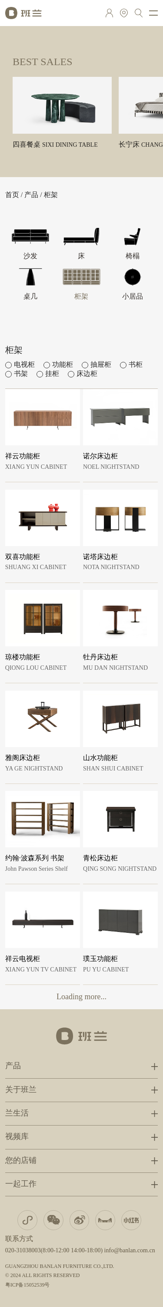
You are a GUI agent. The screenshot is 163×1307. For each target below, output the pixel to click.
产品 (31, 195)
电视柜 (24, 365)
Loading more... (81, 997)
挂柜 (52, 374)
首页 (12, 195)
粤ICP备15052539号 (27, 1285)
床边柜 (87, 374)
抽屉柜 (100, 365)
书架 (21, 374)
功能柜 (62, 365)
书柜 (136, 365)
